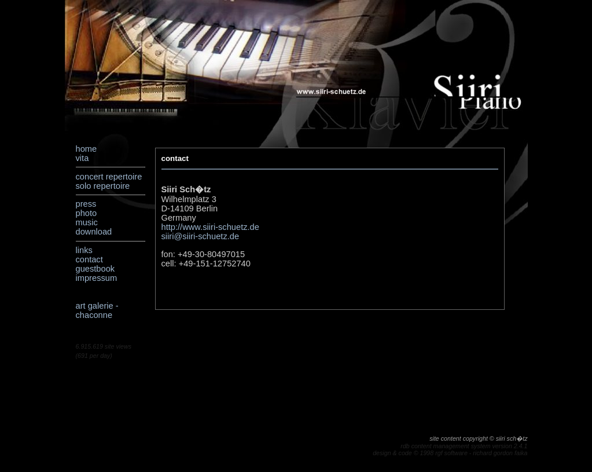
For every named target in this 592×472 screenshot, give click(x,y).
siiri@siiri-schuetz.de (200, 236)
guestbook (95, 268)
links (84, 250)
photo (86, 213)
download (94, 231)
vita (82, 158)
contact (89, 259)
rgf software (451, 452)
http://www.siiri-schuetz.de (210, 227)
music (87, 222)
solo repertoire (103, 186)
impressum (96, 278)
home (86, 148)
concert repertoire (109, 176)
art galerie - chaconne (97, 310)
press (86, 203)
